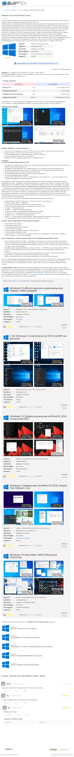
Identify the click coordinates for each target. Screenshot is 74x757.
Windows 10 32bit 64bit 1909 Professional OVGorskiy (33, 556)
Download (64, 325)
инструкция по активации (23, 538)
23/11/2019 (30, 615)
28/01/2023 (30, 326)
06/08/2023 (30, 545)
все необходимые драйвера (35, 274)
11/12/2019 (5, 19)
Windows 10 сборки (17, 10)
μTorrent (24, 76)
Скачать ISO (7, 10)
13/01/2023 (30, 476)
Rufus (41, 269)
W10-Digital (19, 319)
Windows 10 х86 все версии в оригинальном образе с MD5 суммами (36, 289)
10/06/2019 (30, 407)
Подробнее (39, 326)
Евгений (8, 684)
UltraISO (11, 269)
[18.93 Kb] (36, 63)
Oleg (7, 695)
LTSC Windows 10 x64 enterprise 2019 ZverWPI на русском (38, 337)
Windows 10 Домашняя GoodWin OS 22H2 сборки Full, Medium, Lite (38, 487)
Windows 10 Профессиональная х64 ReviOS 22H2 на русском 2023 (38, 417)
